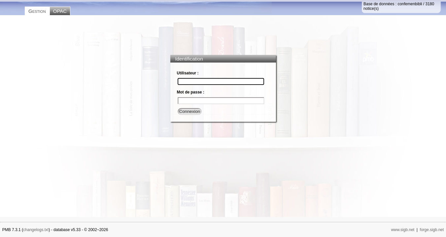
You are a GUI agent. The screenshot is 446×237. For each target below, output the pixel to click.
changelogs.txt (36, 229)
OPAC (60, 11)
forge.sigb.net (432, 229)
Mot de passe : (190, 92)
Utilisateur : (188, 73)
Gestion (37, 11)
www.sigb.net (402, 229)
